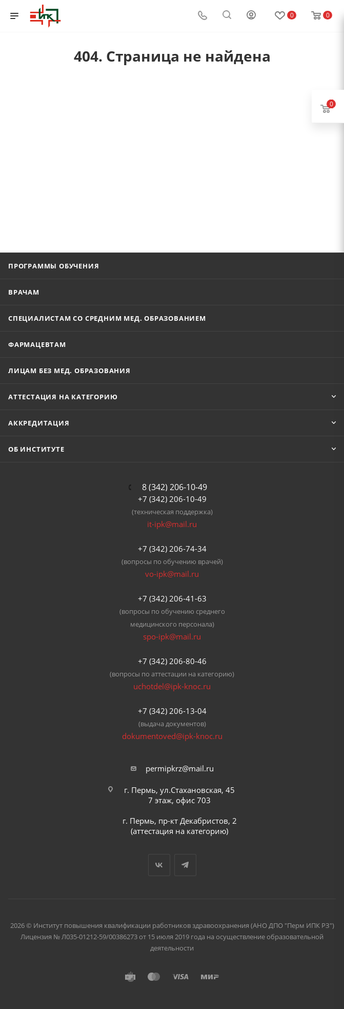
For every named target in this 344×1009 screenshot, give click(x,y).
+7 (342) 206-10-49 (172, 499)
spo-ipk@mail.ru (172, 636)
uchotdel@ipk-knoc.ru (172, 686)
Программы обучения (53, 265)
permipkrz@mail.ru (180, 768)
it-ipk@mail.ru (172, 524)
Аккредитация (39, 423)
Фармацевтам (37, 344)
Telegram (185, 865)
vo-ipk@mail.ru (172, 574)
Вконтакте (159, 865)
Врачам (23, 292)
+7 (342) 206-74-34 (172, 549)
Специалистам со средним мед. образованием (107, 318)
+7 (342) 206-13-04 (172, 711)
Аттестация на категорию (62, 396)
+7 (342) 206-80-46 (172, 661)
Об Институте (36, 449)
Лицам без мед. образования (69, 370)
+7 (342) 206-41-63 (172, 598)
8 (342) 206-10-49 (174, 487)
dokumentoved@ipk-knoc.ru (172, 736)
